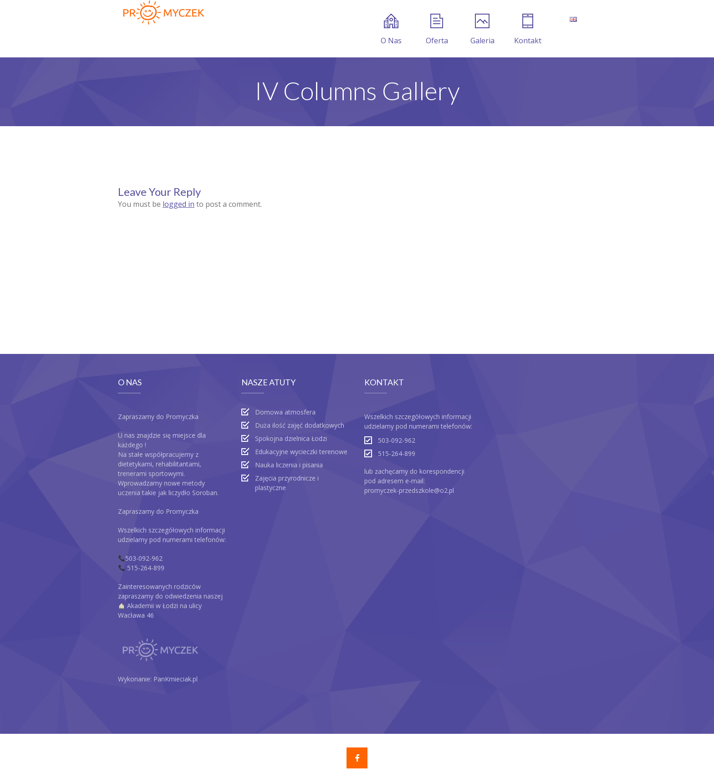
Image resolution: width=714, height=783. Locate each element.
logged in (178, 204)
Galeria (482, 30)
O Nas (391, 30)
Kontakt (527, 30)
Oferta (437, 30)
